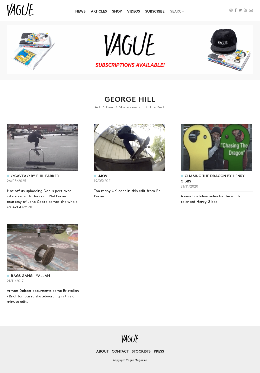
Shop (117, 11)
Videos (133, 11)
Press (159, 351)
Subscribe (154, 11)
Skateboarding (131, 107)
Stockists (141, 351)
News (80, 11)
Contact (120, 351)
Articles (99, 11)
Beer (109, 107)
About (102, 351)
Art (97, 107)
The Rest (156, 107)
